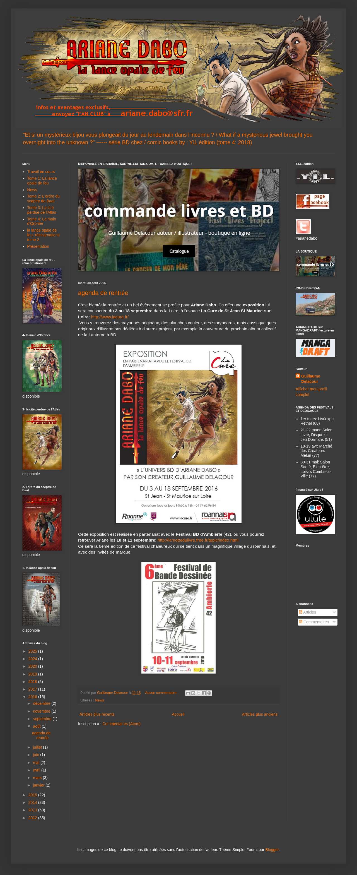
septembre (42, 719)
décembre (42, 703)
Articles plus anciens (260, 714)
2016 (33, 696)
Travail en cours (41, 171)
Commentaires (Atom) (121, 724)
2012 (33, 818)
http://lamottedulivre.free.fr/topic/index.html (198, 540)
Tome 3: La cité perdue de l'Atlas (41, 210)
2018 (33, 681)
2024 (33, 659)
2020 (33, 666)
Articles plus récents (96, 714)
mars (38, 777)
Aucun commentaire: (161, 693)
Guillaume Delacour (310, 379)
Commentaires (314, 622)
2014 (33, 802)
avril (37, 770)
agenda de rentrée (103, 292)
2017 (33, 689)
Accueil (178, 714)
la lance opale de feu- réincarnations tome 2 (43, 235)
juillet (38, 747)
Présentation (38, 246)
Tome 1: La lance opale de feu (42, 180)
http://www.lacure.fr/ (110, 316)
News (99, 700)
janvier (39, 785)
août (37, 726)
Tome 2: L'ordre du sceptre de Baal (43, 198)
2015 (33, 795)
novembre (42, 711)
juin (36, 755)
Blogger (271, 849)
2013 (33, 810)
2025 (33, 651)
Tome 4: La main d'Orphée (41, 221)
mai (36, 762)
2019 (33, 674)
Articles (307, 612)
